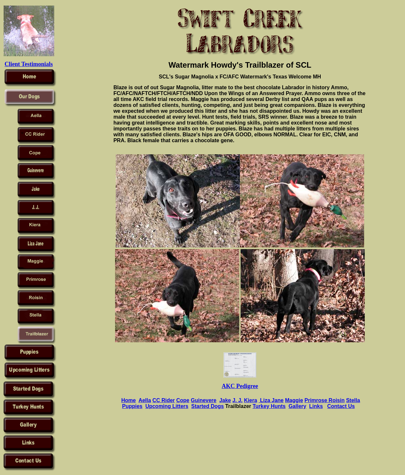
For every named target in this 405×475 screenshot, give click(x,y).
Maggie (294, 400)
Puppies (132, 406)
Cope (182, 400)
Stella (353, 400)
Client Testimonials (29, 64)
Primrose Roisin (325, 400)
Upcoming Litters (167, 406)
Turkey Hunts (269, 406)
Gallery (297, 406)
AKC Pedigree (240, 386)
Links (316, 406)
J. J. (237, 400)
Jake (225, 400)
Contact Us (341, 406)
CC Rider (163, 400)
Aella (145, 400)
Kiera (250, 400)
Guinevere (203, 400)
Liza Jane (271, 400)
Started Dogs (207, 406)
